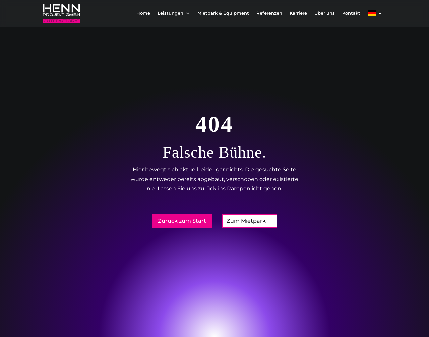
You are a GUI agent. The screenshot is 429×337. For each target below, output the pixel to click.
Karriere (298, 13)
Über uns (324, 13)
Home (143, 13)
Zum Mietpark (246, 221)
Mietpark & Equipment (223, 13)
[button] (14, 322)
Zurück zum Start (182, 221)
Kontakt (351, 13)
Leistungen (170, 13)
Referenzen (269, 13)
